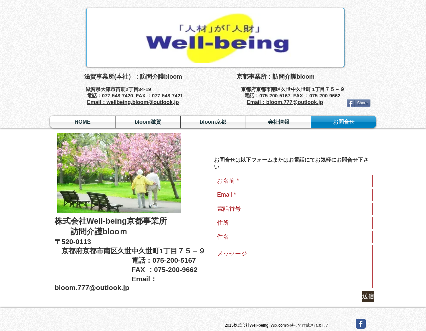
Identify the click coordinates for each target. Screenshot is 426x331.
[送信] (368, 296)
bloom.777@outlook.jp (92, 287)
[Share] (358, 103)
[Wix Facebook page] (361, 324)
